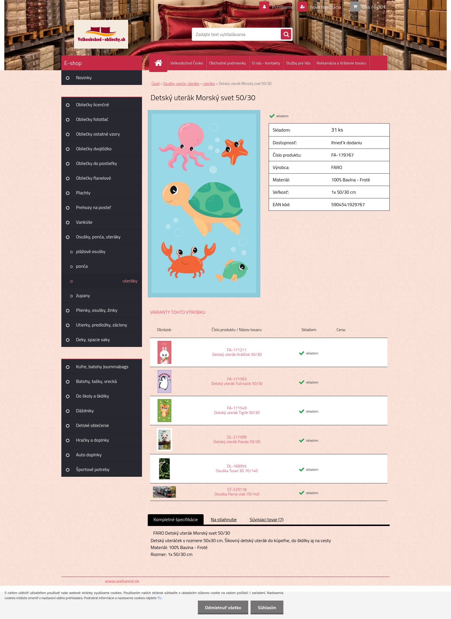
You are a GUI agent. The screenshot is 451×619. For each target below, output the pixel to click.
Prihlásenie (282, 6)
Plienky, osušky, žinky (97, 310)
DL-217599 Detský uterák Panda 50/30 (236, 439)
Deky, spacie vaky (93, 339)
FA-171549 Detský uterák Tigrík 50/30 (237, 410)
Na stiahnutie (224, 519)
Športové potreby (92, 469)
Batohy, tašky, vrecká (96, 381)
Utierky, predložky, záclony (101, 324)
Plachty (83, 192)
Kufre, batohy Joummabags (102, 366)
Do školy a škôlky (92, 395)
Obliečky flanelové (93, 177)
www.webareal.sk (122, 581)
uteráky (130, 280)
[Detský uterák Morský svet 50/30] (204, 112)
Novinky (84, 77)
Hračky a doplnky (92, 439)
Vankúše (84, 222)
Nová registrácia (325, 6)
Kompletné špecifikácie (176, 519)
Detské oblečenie (92, 425)
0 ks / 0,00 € (374, 6)
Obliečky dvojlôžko (93, 148)
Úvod (155, 83)
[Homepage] (160, 63)
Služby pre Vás (298, 63)
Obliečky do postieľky (96, 163)
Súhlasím (267, 607)
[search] (286, 34)
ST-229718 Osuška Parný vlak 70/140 (237, 491)
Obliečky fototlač (92, 119)
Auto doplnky (89, 454)
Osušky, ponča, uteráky (98, 236)
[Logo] (101, 34)
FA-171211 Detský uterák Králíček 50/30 (236, 352)
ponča (82, 266)
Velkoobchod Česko (186, 63)
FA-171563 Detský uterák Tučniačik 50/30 (236, 381)
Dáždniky (85, 410)
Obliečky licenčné (92, 104)
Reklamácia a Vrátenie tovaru (341, 63)
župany (83, 295)
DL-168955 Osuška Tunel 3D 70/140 (237, 468)
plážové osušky (90, 251)
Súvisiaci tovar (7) (266, 519)
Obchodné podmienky (227, 63)
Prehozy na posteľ (93, 207)
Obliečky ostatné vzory (98, 133)
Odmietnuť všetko (223, 607)
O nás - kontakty (266, 63)
